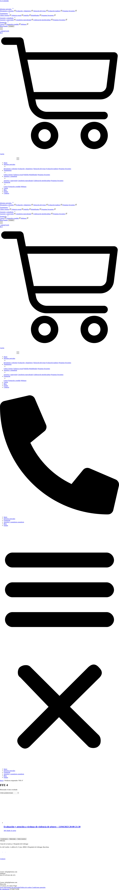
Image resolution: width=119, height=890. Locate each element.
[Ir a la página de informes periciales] (9, 164)
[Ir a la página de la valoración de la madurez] (52, 169)
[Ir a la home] (5, 163)
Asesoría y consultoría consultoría (14, 522)
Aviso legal (3, 887)
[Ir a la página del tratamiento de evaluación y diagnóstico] (25, 169)
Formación (7, 520)
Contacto (11, 26)
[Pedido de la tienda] (9, 793)
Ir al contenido (4, 1)
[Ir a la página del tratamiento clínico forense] (8, 174)
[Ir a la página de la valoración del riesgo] (39, 169)
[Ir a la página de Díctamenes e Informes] (10, 169)
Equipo (6, 525)
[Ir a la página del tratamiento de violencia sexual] (18, 174)
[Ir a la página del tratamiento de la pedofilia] (26, 174)
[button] (59, 647)
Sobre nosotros (21, 839)
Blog (5, 524)
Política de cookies (26, 887)
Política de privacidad (13, 887)
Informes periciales (9, 519)
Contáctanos (4, 839)
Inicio (5, 517)
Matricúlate (13, 839)
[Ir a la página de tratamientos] (8, 170)
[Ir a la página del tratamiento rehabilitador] (33, 174)
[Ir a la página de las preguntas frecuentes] (65, 169)
